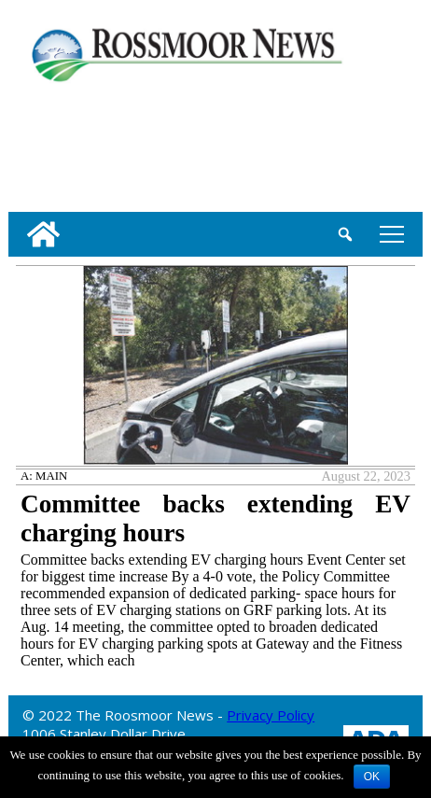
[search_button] (345, 234)
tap (392, 234)
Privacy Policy (270, 715)
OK (372, 776)
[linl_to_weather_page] (69, 144)
